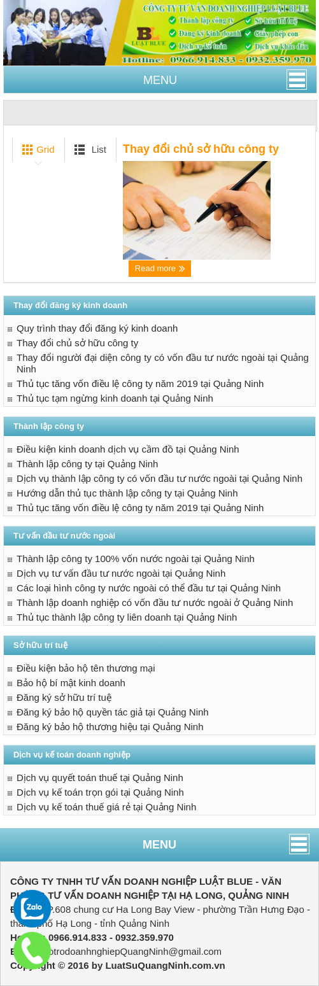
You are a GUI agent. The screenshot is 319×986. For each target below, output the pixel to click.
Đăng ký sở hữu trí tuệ (64, 697)
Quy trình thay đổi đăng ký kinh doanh (97, 328)
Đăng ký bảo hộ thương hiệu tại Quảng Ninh (110, 726)
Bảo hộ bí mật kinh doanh (71, 682)
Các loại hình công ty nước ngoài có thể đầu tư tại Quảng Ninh (149, 587)
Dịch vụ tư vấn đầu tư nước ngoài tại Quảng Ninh (121, 573)
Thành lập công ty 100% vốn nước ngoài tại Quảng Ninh (136, 558)
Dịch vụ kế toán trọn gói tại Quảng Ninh (100, 792)
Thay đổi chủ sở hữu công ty (201, 149)
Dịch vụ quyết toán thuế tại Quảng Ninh (100, 777)
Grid (36, 149)
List (88, 149)
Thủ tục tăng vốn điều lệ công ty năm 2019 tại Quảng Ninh (140, 383)
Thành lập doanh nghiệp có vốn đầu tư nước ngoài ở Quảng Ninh (155, 602)
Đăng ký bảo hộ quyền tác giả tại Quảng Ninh (113, 712)
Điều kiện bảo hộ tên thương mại (86, 668)
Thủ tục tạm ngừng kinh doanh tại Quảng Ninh (115, 398)
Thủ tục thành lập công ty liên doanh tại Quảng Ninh (127, 617)
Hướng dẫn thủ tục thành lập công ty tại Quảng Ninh (127, 493)
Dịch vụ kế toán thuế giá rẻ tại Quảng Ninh (106, 806)
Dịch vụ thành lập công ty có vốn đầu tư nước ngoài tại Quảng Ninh (159, 478)
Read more (160, 269)
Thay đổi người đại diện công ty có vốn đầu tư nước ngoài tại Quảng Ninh (163, 363)
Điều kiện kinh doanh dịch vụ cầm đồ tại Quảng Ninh (128, 449)
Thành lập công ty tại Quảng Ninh (87, 463)
